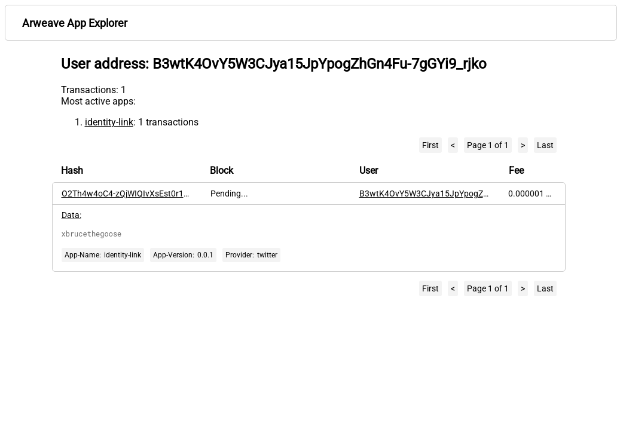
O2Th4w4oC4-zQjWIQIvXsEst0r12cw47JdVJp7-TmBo (162, 193)
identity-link (109, 122)
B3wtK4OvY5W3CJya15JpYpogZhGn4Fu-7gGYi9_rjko (459, 193)
